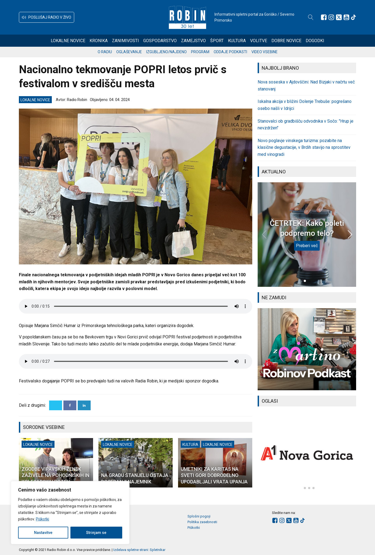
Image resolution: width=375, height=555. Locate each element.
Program (200, 52)
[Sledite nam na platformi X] (339, 17)
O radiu (105, 52)
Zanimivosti (125, 40)
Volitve (258, 40)
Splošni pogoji (199, 516)
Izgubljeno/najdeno (166, 52)
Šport (217, 40)
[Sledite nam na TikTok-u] (353, 17)
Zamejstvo (193, 40)
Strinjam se (96, 532)
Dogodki (315, 40)
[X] (55, 405)
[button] (46, 17)
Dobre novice (286, 40)
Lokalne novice (68, 40)
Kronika (99, 40)
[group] (307, 349)
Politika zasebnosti (202, 522)
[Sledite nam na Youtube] (346, 17)
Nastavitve (43, 532)
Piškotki (42, 519)
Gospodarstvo (160, 40)
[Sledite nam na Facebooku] (324, 17)
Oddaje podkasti (230, 52)
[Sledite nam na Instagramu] (331, 17)
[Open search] (310, 17)
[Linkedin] (84, 405)
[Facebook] (69, 405)
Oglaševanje (129, 52)
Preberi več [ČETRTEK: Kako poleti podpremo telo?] (307, 245)
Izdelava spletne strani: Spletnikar (139, 550)
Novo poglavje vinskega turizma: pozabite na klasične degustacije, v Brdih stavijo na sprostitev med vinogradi (304, 147)
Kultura (237, 40)
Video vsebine (264, 52)
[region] (70, 512)
